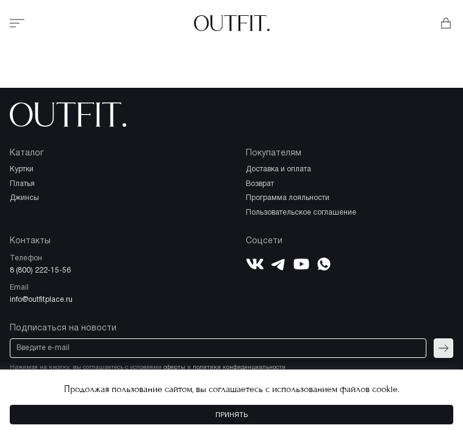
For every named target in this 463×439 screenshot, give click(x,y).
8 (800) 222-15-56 (40, 270)
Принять (231, 415)
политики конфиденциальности (239, 367)
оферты (174, 367)
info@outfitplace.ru (41, 299)
